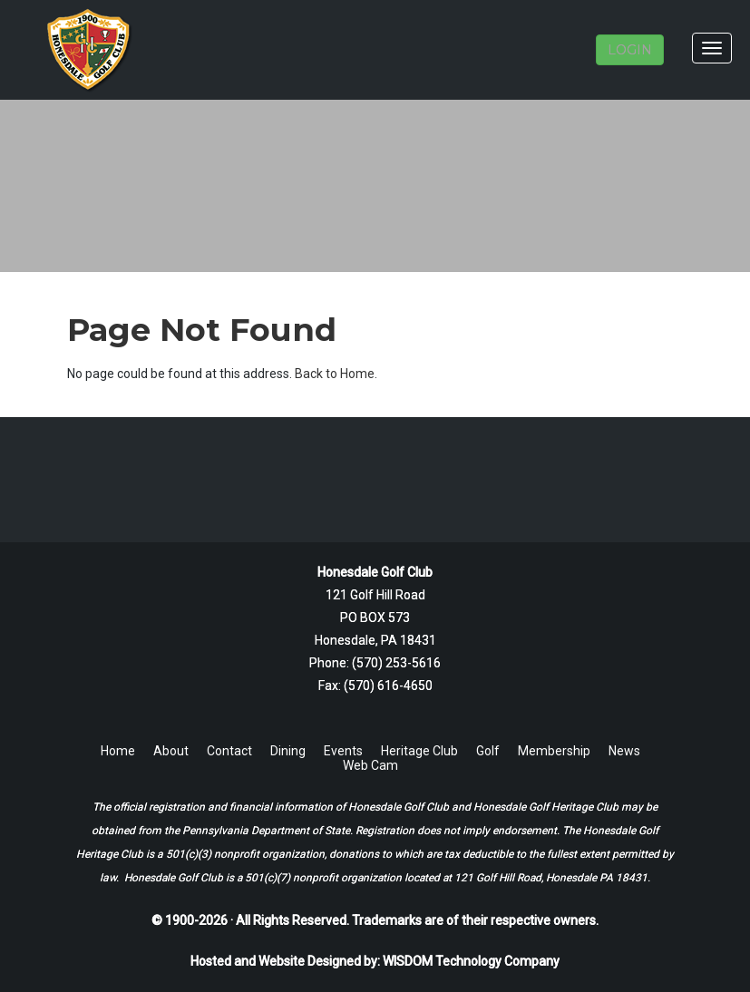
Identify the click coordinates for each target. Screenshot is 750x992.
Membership (554, 751)
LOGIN (630, 50)
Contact (229, 751)
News (624, 751)
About (171, 751)
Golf (488, 751)
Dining (288, 751)
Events (343, 751)
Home (118, 751)
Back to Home (335, 373)
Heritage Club (419, 751)
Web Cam (370, 765)
